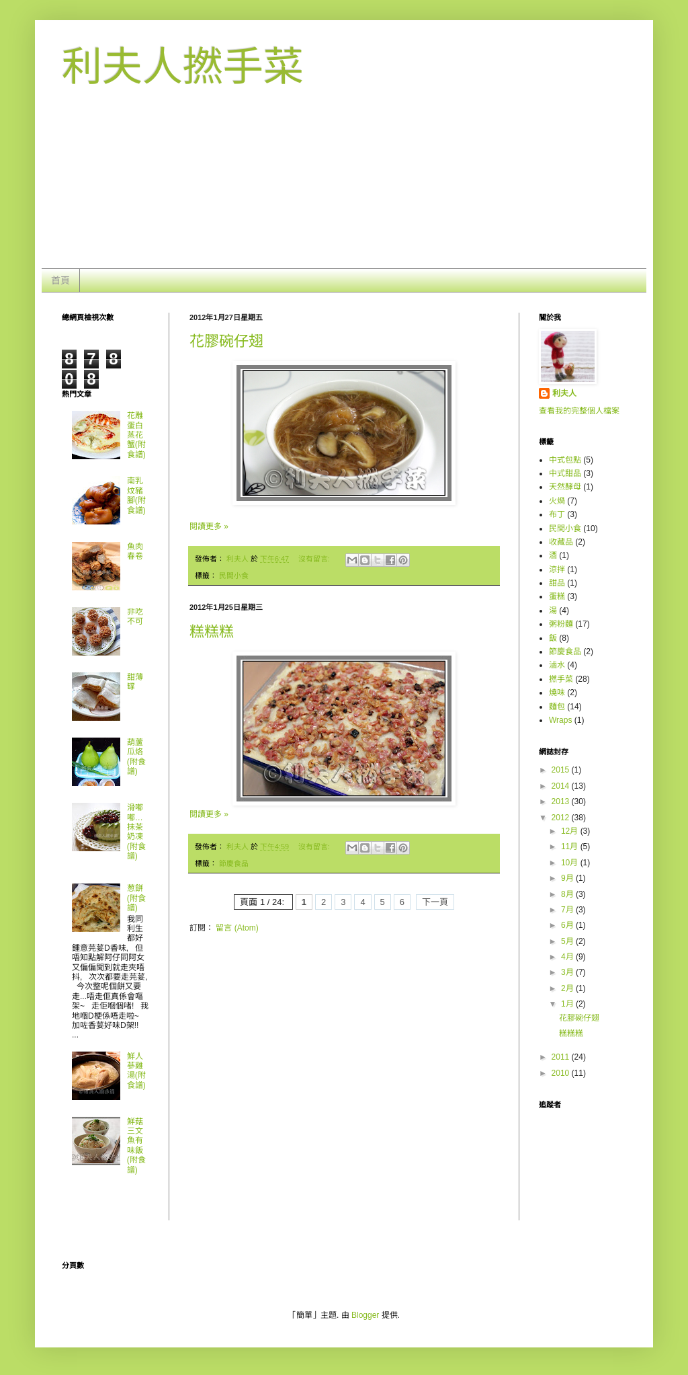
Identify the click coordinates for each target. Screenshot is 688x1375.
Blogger (365, 1315)
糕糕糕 (211, 631)
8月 (568, 894)
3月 (568, 972)
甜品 (557, 583)
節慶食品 (234, 863)
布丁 (557, 514)
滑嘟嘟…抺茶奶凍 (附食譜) (136, 832)
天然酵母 (565, 487)
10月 (570, 862)
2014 (562, 786)
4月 (568, 956)
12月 (570, 831)
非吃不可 (135, 616)
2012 (562, 817)
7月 (568, 909)
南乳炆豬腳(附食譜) (136, 495)
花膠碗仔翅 (226, 341)
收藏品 (561, 542)
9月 (568, 878)
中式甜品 (565, 473)
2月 (568, 988)
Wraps (560, 720)
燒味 (557, 692)
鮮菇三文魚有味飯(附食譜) (136, 1146)
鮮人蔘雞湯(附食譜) (136, 1071)
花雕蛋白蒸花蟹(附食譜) (136, 435)
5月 (568, 941)
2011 (562, 1057)
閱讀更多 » (208, 526)
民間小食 (234, 576)
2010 (562, 1073)
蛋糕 (557, 596)
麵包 (557, 706)
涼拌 (557, 569)
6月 (568, 925)
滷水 (557, 665)
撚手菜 (561, 679)
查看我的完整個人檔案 (579, 411)
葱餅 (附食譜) (136, 897)
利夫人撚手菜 (183, 66)
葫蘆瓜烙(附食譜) (136, 757)
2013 (562, 801)
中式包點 (565, 460)
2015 (562, 770)
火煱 (557, 501)
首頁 (60, 280)
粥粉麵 (561, 624)
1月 (568, 1004)
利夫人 (564, 393)
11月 (570, 846)
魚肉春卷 (135, 551)
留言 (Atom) (237, 928)
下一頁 (435, 902)
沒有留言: (315, 559)
